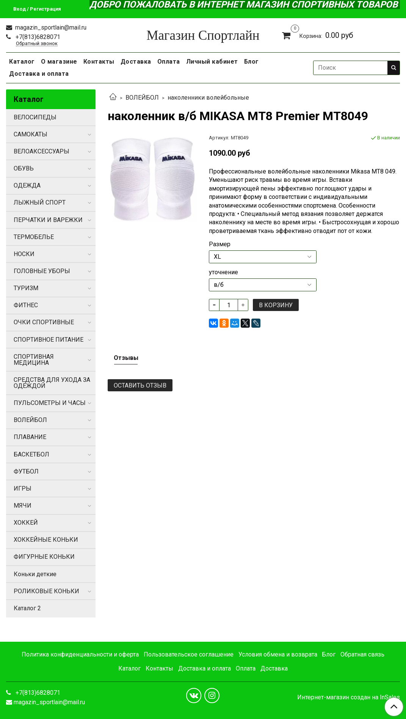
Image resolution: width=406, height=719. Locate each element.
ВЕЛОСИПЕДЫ (35, 117)
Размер (219, 244)
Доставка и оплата (39, 73)
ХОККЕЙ (26, 522)
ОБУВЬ (24, 168)
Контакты (98, 61)
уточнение (223, 272)
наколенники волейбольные (208, 97)
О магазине (59, 61)
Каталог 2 (27, 608)
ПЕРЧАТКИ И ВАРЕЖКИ (48, 220)
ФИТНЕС (26, 305)
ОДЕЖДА (27, 185)
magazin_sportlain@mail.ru (50, 27)
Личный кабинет (212, 61)
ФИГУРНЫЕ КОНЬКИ (44, 556)
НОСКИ (24, 254)
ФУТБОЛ (26, 471)
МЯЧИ (22, 505)
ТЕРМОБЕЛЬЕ (34, 237)
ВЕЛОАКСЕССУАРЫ (41, 151)
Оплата (168, 61)
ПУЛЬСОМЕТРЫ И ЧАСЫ (50, 402)
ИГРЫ (22, 488)
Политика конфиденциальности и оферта (80, 654)
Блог (251, 61)
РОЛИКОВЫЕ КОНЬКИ (46, 591)
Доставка (136, 61)
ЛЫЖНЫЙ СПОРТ (40, 202)
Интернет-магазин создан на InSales (348, 697)
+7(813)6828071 (37, 37)
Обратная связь (362, 654)
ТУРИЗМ (26, 288)
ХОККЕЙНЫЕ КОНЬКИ (46, 539)
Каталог (22, 61)
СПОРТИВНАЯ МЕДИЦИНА (34, 359)
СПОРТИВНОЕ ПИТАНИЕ (48, 339)
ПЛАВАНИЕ (30, 437)
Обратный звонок (37, 43)
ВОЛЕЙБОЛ (142, 97)
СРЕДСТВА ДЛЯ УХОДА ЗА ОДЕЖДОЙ (52, 382)
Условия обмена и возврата (277, 654)
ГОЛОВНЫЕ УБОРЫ (42, 271)
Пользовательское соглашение (189, 654)
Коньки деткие (35, 574)
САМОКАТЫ (30, 134)
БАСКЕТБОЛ (31, 454)
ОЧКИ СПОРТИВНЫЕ (44, 322)
